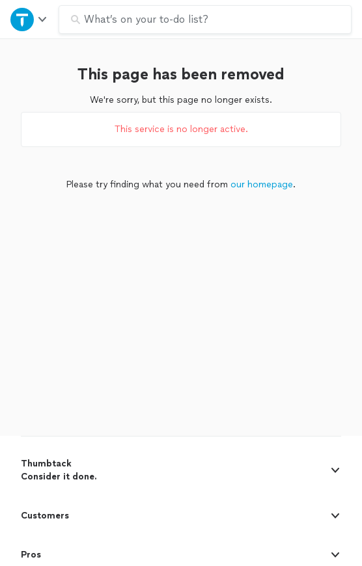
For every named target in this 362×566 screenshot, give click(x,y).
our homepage (261, 184)
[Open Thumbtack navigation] (29, 19)
